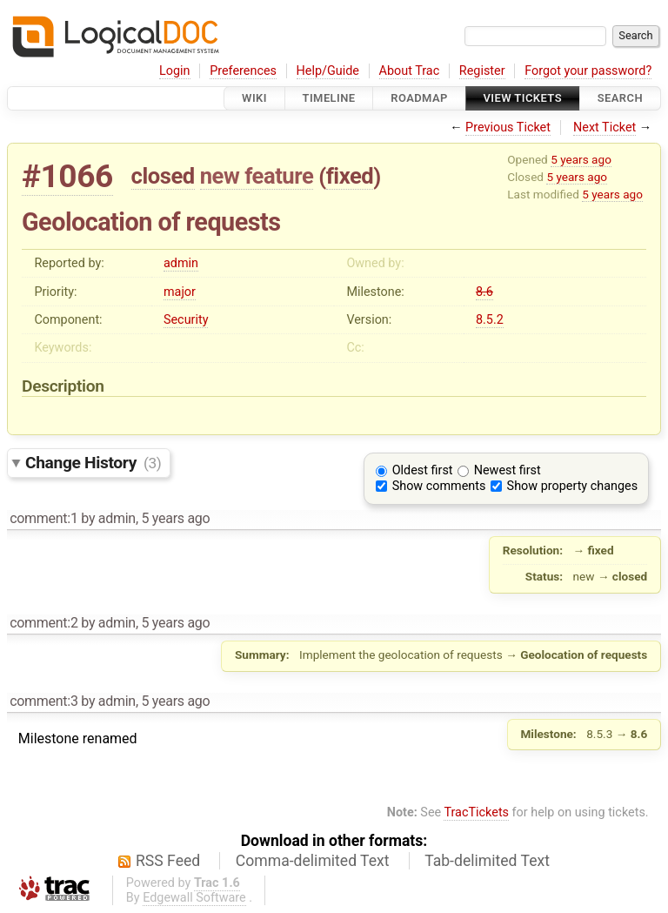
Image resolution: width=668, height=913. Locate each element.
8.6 (484, 292)
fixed (350, 176)
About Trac (409, 71)
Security (186, 319)
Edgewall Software (194, 897)
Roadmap (419, 97)
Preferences (243, 71)
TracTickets (476, 812)
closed (163, 176)
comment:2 (43, 622)
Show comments (439, 486)
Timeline (329, 97)
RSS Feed (168, 860)
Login (174, 71)
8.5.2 (490, 319)
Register (482, 71)
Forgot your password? (587, 71)
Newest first (507, 470)
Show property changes (572, 486)
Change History (93, 463)
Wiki (254, 97)
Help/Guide (328, 71)
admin (181, 263)
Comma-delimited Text (313, 860)
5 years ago (581, 159)
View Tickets (523, 97)
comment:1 (43, 518)
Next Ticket (604, 127)
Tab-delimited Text (487, 860)
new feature (257, 176)
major (180, 292)
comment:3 (43, 701)
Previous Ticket (508, 127)
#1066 (67, 176)
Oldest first (422, 470)
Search (620, 97)
